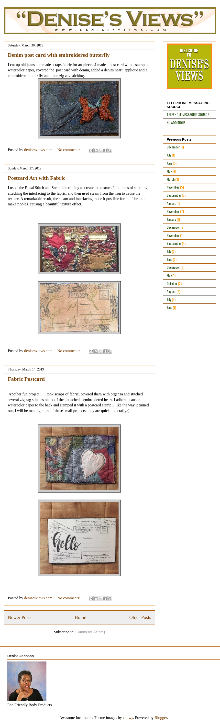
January (171, 219)
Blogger (160, 718)
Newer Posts (19, 617)
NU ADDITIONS (176, 122)
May (169, 171)
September (174, 195)
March (171, 179)
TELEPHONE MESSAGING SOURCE (188, 114)
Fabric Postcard (26, 379)
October (172, 283)
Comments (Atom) (90, 632)
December (173, 146)
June (169, 163)
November (173, 187)
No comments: (69, 150)
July (169, 154)
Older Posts (140, 617)
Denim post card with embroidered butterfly (59, 55)
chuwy (128, 718)
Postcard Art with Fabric (36, 178)
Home (80, 617)
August (171, 203)
